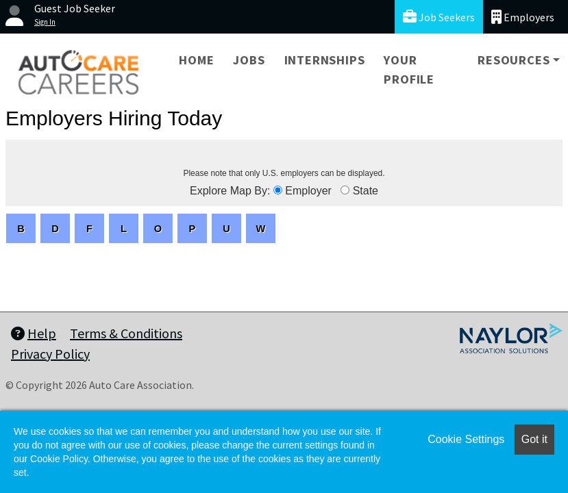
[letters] (20, 228)
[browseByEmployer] (277, 190)
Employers (522, 16)
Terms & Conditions (126, 333)
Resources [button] (514, 60)
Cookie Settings (466, 439)
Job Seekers (439, 16)
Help (33, 333)
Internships (324, 60)
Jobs (248, 60)
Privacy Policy (50, 353)
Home (196, 60)
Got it (534, 439)
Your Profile (409, 69)
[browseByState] (345, 190)
